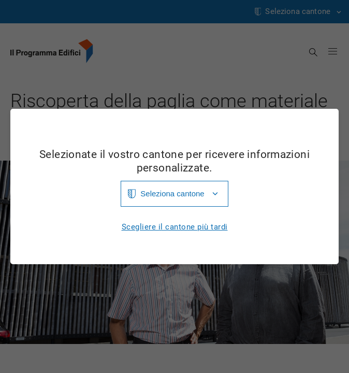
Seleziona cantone (172, 193)
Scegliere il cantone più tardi (175, 227)
